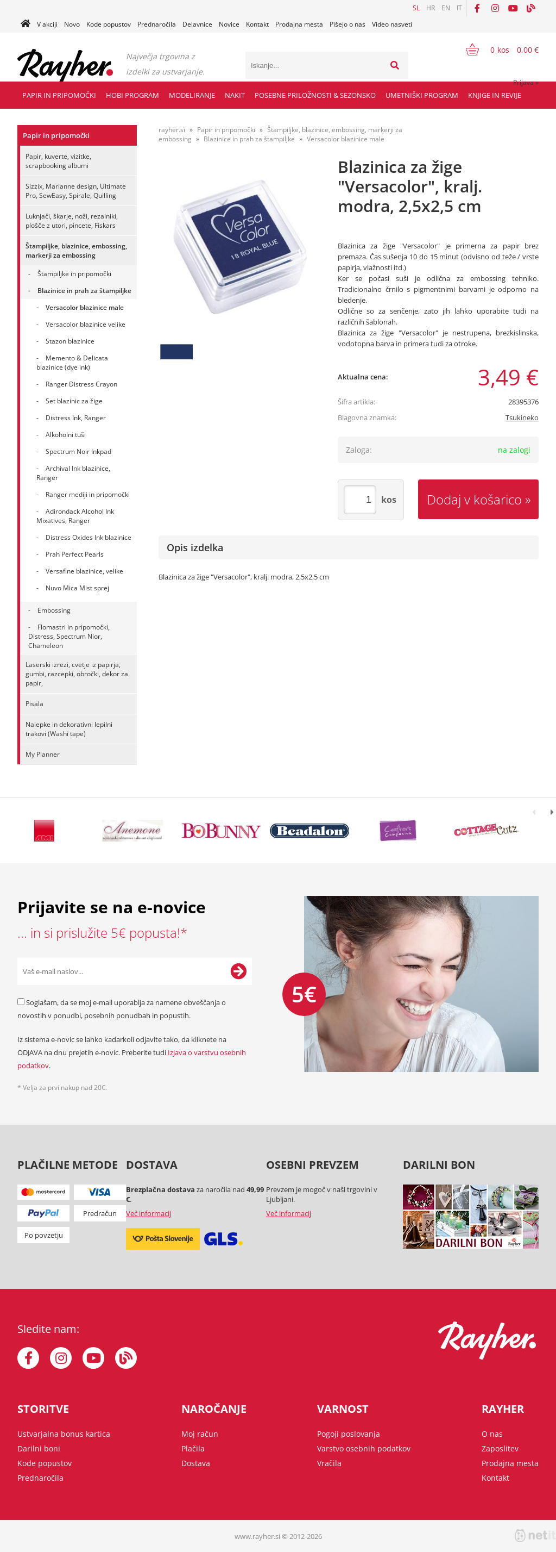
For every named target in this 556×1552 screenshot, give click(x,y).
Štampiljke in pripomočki (74, 273)
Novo (72, 24)
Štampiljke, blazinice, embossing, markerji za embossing (76, 250)
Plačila (193, 1448)
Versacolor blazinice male (85, 307)
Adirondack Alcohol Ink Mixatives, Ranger (75, 516)
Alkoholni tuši (66, 434)
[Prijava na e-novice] (238, 971)
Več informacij (148, 1213)
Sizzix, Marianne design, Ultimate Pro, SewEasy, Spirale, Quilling (76, 191)
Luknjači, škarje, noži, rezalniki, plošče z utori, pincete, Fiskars (72, 220)
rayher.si (172, 129)
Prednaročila (156, 24)
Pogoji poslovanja (348, 1434)
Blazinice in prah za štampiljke (84, 290)
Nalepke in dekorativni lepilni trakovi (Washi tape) (69, 729)
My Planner (43, 754)
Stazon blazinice (70, 341)
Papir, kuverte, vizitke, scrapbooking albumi (58, 161)
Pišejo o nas (347, 24)
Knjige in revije (494, 95)
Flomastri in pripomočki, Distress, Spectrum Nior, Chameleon (69, 636)
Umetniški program (422, 95)
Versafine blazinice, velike (84, 571)
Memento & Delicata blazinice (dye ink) (72, 362)
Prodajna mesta (299, 24)
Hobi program (132, 95)
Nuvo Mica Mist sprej (77, 588)
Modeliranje (192, 95)
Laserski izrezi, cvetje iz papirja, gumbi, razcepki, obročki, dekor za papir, (77, 674)
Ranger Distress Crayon (81, 384)
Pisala (34, 703)
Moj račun (199, 1434)
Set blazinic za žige (74, 401)
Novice (229, 24)
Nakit (235, 95)
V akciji (47, 24)
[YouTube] (513, 8)
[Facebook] (477, 8)
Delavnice (197, 24)
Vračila (329, 1463)
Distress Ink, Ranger (76, 417)
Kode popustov (108, 24)
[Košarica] (495, 49)
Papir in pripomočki (59, 95)
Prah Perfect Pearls (75, 554)
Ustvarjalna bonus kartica (63, 1434)
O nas (492, 1434)
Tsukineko (522, 417)
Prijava (526, 82)
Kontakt (257, 24)
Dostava (195, 1463)
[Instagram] (495, 8)
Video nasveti (392, 24)
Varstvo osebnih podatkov (363, 1448)
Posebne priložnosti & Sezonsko (315, 95)
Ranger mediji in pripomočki (88, 494)
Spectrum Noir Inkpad (78, 451)
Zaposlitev (500, 1448)
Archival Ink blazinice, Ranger (73, 473)
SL (416, 8)
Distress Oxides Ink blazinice (88, 537)
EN (445, 8)
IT (459, 8)
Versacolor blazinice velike (85, 324)
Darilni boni (38, 1448)
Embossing (54, 610)
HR (430, 8)
